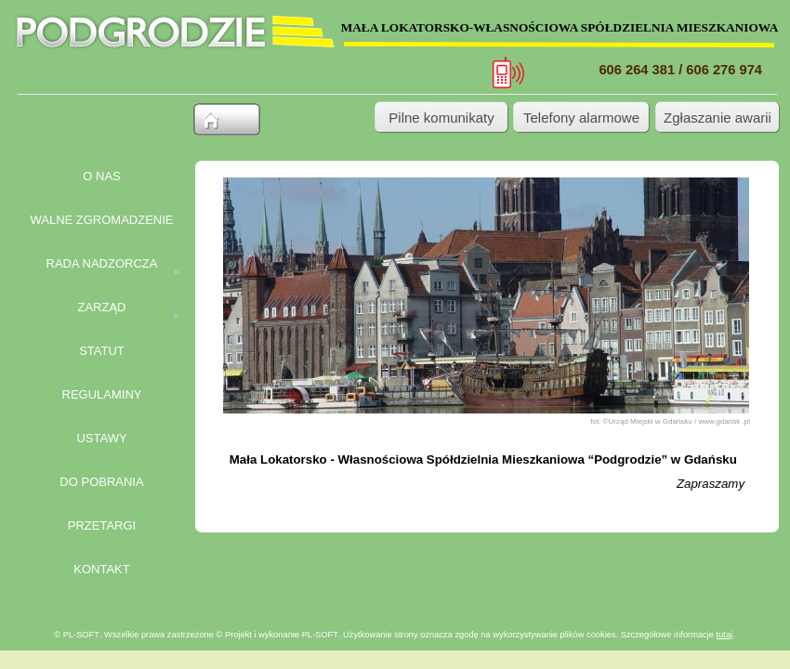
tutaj (725, 634)
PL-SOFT (320, 634)
